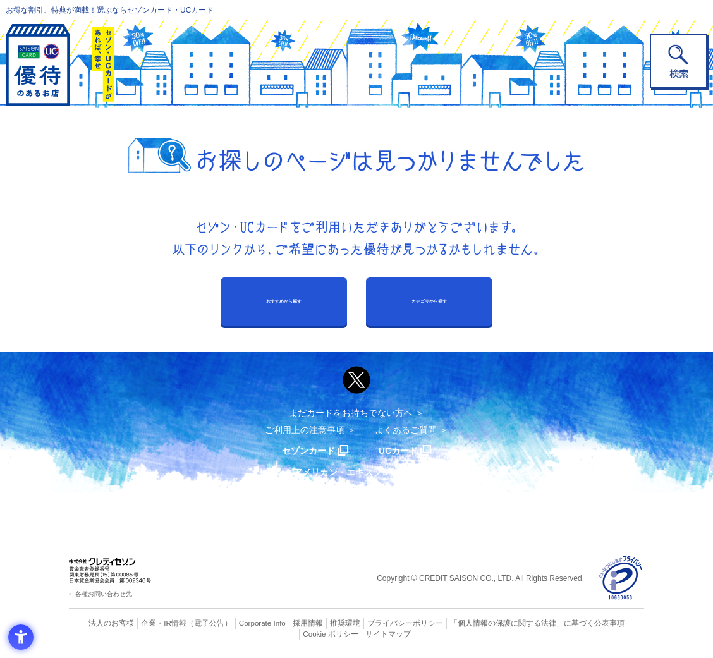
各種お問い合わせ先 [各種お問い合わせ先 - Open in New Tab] (103, 593)
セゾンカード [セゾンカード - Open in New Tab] (305, 450)
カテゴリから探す (429, 301)
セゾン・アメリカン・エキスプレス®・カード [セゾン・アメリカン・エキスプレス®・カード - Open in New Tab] (350, 471)
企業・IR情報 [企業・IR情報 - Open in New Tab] (148, 623)
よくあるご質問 (406, 430)
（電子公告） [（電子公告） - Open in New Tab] (190, 623)
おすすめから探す (283, 301)
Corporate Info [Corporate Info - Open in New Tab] (240, 623)
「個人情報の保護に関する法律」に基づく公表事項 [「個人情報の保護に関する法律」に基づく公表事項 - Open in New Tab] (496, 623)
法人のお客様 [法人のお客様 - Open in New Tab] (100, 623)
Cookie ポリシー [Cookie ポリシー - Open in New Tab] (608, 623)
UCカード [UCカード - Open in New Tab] (401, 450)
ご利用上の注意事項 (304, 430)
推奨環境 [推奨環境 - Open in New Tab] (318, 623)
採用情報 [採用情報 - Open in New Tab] (284, 623)
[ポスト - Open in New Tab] (356, 380)
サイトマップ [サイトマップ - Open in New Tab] (357, 634)
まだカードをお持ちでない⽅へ (351, 413)
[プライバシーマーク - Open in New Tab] (620, 578)
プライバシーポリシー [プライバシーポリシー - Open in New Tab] (374, 623)
